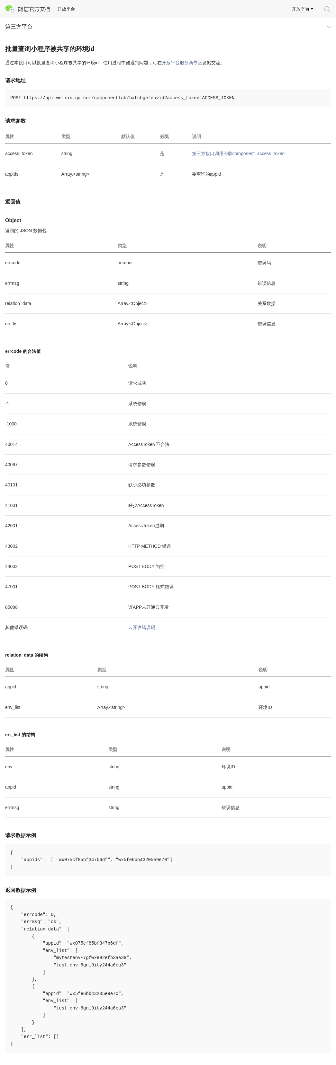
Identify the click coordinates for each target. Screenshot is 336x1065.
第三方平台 (18, 27)
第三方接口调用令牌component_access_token (238, 153)
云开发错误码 (141, 627)
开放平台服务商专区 (182, 62)
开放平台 (301, 9)
